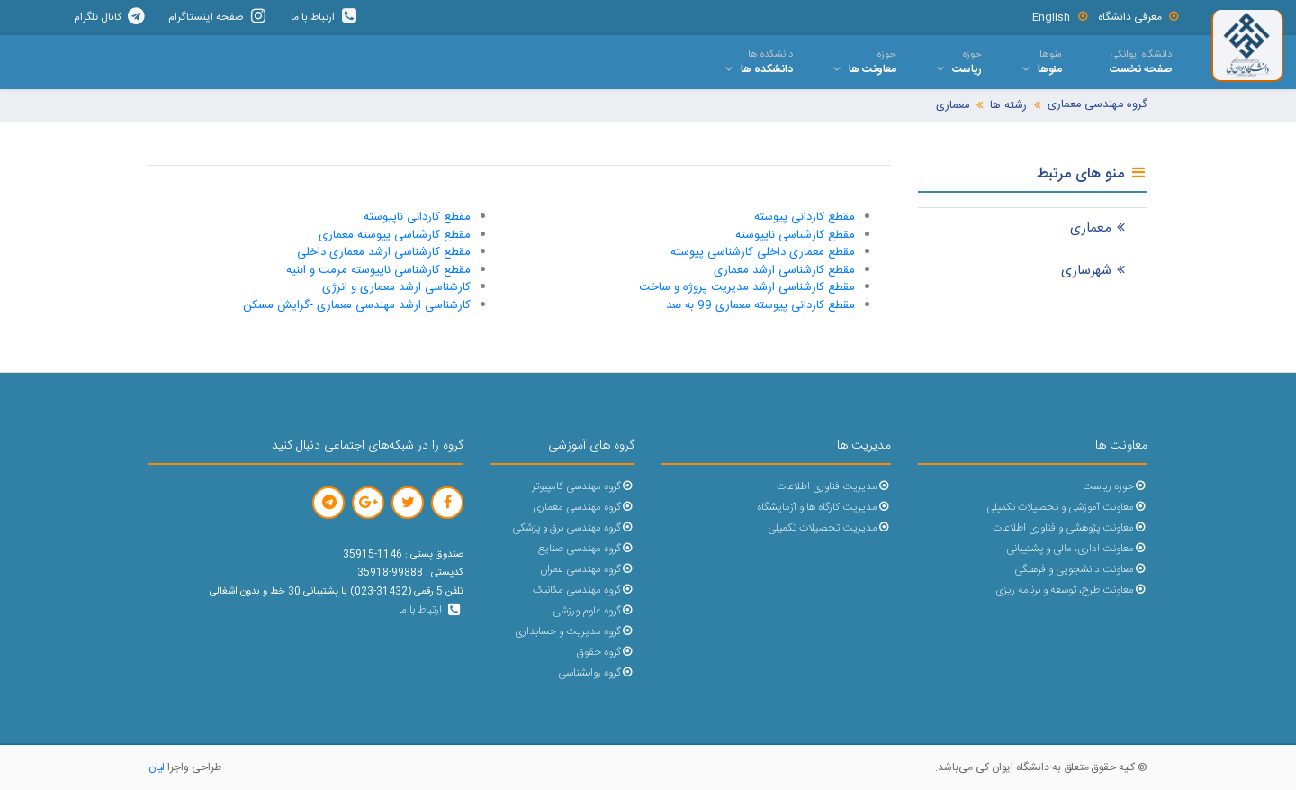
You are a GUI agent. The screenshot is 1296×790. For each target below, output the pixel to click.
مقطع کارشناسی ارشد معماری (784, 270)
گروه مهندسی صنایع (586, 549)
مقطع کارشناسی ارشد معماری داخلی (384, 252)
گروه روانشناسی (596, 673)
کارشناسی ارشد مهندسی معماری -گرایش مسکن (357, 305)
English (1060, 17)
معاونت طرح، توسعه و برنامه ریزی (1071, 590)
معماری (952, 105)
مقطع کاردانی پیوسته (804, 217)
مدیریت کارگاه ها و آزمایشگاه (824, 507)
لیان (156, 767)
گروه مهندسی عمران (587, 569)
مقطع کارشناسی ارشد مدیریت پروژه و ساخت (747, 287)
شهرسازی (1095, 270)
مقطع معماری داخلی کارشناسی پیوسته (762, 252)
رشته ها (1008, 105)
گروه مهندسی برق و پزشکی (573, 528)
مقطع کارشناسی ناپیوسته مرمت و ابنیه (378, 270)
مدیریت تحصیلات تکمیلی (829, 528)
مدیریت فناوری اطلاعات (834, 486)
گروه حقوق (605, 652)
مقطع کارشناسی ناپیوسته (795, 235)
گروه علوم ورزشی (593, 611)
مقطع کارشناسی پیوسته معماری (395, 235)
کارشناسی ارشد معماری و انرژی (396, 287)
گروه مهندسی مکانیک (583, 590)
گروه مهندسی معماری (1098, 104)
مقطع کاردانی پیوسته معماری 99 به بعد (760, 305)
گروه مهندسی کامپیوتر (583, 486)
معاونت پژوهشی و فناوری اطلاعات (1070, 528)
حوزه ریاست (1115, 486)
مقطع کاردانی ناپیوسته (417, 217)
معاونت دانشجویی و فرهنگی (1081, 569)
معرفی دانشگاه (1139, 17)
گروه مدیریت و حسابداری (574, 631)
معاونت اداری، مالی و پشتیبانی (1077, 549)
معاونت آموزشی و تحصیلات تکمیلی (1067, 507)
